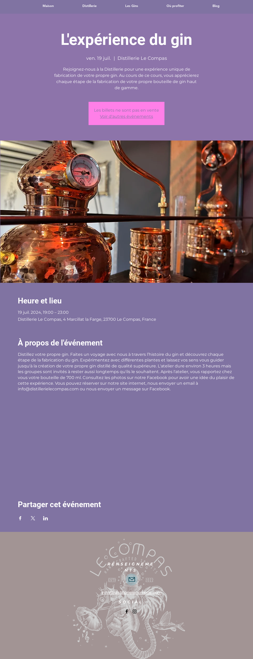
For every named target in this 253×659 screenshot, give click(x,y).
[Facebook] (126, 611)
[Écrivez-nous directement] (132, 580)
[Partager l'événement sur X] (32, 518)
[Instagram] (134, 611)
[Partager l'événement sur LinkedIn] (45, 518)
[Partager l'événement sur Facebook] (20, 518)
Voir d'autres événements (126, 116)
